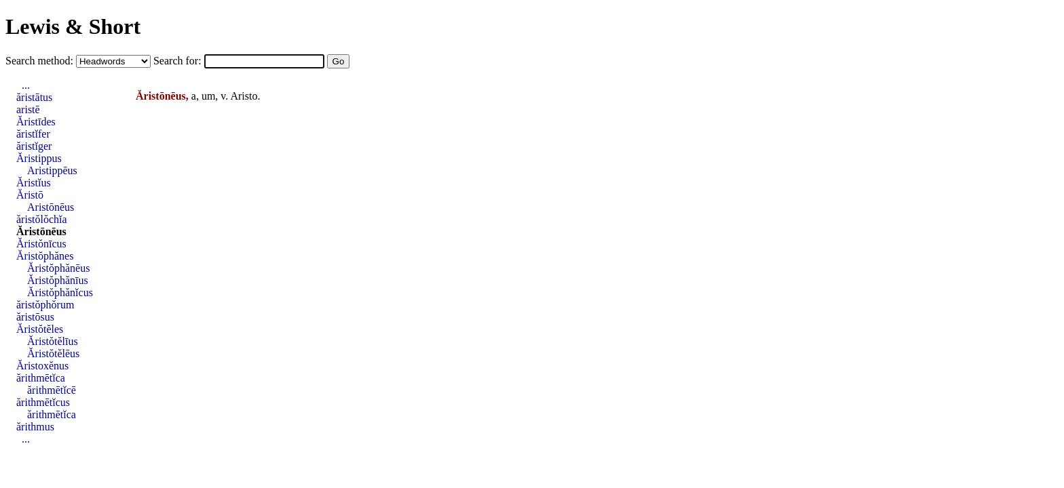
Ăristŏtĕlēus (53, 353)
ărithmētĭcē (51, 390)
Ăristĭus (33, 182)
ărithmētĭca (40, 378)
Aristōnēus (50, 207)
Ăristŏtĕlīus (52, 341)
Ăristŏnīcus (41, 243)
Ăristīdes (36, 121)
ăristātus (34, 97)
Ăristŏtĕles (39, 329)
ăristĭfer (33, 134)
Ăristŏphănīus (57, 280)
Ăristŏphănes (44, 256)
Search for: (178, 60)
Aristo (243, 96)
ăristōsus (35, 317)
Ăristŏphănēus (58, 268)
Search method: (40, 60)
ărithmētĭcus (43, 402)
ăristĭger (34, 146)
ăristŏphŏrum (45, 304)
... (26, 85)
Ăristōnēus (41, 231)
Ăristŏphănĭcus (60, 292)
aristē (28, 109)
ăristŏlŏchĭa (41, 219)
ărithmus (35, 426)
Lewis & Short (72, 26)
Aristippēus (52, 170)
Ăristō (29, 195)
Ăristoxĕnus (42, 365)
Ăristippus (39, 158)
